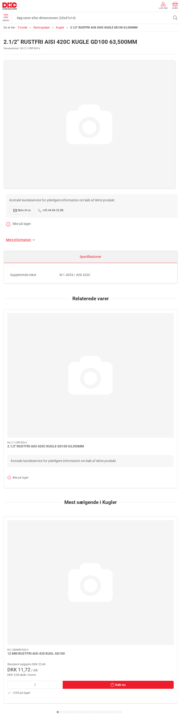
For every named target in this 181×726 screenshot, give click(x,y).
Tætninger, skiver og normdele (26, 653)
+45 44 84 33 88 (50, 210)
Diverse (9, 659)
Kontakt (10, 687)
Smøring (10, 633)
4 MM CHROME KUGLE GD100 (148, 486)
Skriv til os (22, 210)
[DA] (9, 6)
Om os (9, 680)
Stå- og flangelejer (17, 619)
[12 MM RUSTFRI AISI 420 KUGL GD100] (31, 460)
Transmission (14, 646)
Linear (9, 639)
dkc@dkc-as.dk (15, 591)
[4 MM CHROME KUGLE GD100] (150, 460)
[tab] (79, 545)
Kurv (175, 5)
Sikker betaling (15, 700)
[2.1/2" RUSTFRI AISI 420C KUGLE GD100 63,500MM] (31, 331)
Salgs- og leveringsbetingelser (26, 707)
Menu (6, 18)
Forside (22, 27)
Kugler (60, 27)
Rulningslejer (41, 27)
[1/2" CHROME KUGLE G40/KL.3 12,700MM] (90, 460)
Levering (10, 693)
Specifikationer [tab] (90, 257)
